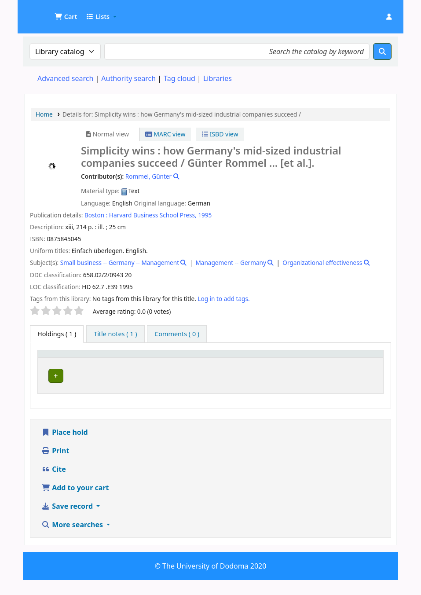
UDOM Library (47, 12)
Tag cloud (179, 78)
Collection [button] (196, 366)
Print (55, 465)
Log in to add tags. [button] (223, 298)
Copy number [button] (312, 362)
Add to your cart (75, 502)
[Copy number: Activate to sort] (321, 362)
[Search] (382, 51)
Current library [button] (104, 366)
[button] (66, 16)
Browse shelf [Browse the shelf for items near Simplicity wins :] (249, 391)
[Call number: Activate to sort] (260, 362)
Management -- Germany (231, 262)
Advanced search (65, 78)
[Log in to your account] (388, 16)
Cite (53, 484)
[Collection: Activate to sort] (200, 362)
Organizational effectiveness (322, 262)
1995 (205, 215)
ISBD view (220, 134)
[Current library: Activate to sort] (126, 362)
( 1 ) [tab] (56, 334)
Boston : (95, 215)
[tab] (115, 334)
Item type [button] (48, 362)
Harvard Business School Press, (153, 215)
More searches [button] (73, 539)
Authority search (128, 78)
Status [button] (360, 366)
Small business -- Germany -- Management (119, 262)
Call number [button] (248, 366)
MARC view (165, 134)
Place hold (64, 447)
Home (44, 114)
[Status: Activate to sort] (365, 362)
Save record (68, 521)
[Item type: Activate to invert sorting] (58, 362)
